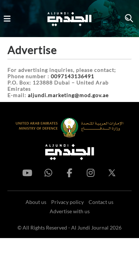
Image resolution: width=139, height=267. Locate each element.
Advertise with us (70, 211)
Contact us (101, 202)
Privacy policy (67, 202)
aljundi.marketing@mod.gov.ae (68, 95)
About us (36, 202)
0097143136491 (72, 76)
